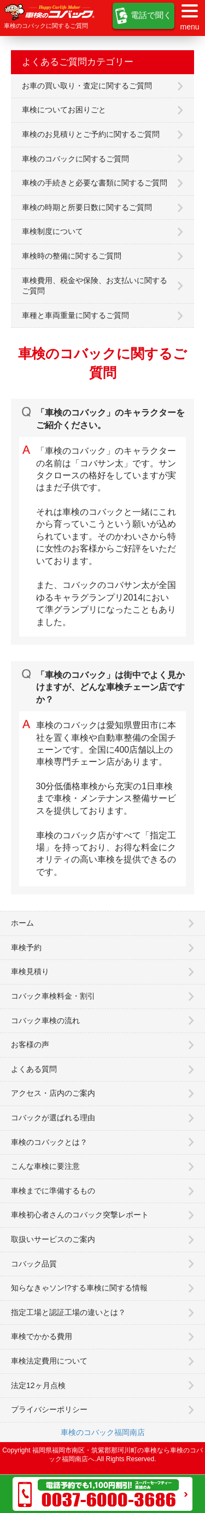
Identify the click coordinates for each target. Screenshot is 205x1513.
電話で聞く (143, 16)
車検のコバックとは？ (49, 1142)
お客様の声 (30, 1044)
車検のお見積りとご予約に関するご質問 (91, 134)
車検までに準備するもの (53, 1190)
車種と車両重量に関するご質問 (75, 315)
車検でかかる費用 (41, 1336)
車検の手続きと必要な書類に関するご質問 (94, 182)
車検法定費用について (49, 1360)
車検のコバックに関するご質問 (75, 158)
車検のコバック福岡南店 (103, 1432)
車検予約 (26, 947)
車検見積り (30, 971)
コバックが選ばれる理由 (53, 1117)
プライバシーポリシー (49, 1409)
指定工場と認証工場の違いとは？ (68, 1312)
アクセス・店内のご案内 (53, 1093)
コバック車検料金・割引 (53, 996)
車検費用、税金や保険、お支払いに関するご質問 (94, 286)
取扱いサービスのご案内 (53, 1239)
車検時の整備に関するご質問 (71, 255)
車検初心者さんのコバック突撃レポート (80, 1214)
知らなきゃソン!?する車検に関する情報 (79, 1287)
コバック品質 (34, 1263)
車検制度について (52, 231)
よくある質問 (34, 1069)
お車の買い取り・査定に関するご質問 (87, 85)
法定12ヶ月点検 (38, 1385)
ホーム (22, 922)
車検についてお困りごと (64, 109)
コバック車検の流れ (45, 1020)
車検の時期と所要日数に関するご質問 (87, 207)
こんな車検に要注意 (45, 1166)
